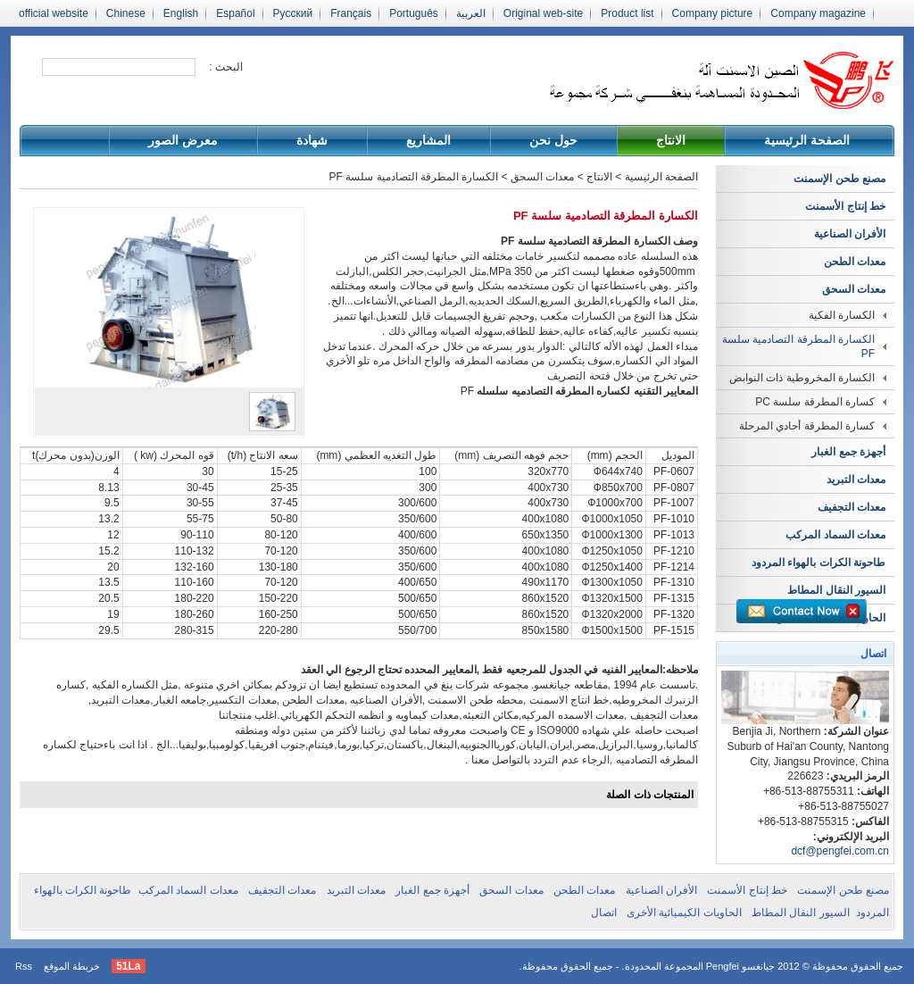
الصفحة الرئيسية (807, 140)
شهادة (312, 140)
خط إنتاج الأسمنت (845, 206)
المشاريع (428, 140)
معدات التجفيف (851, 507)
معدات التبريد (856, 479)
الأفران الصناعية (849, 234)
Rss (23, 966)
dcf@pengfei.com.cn (840, 851)
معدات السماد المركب (835, 535)
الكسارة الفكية (842, 315)
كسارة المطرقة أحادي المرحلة (807, 426)
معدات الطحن (854, 261)
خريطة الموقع (72, 966)
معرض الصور (183, 140)
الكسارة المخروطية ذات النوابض (802, 377)
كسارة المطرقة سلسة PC (815, 402)
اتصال (604, 912)
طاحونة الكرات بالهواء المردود (818, 562)
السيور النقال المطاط (836, 590)
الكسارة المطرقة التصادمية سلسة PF (798, 346)
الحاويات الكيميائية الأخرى (684, 912)
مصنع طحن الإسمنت (839, 178)
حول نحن (553, 140)
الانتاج (671, 140)
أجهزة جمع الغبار (848, 452)
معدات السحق (853, 289)
